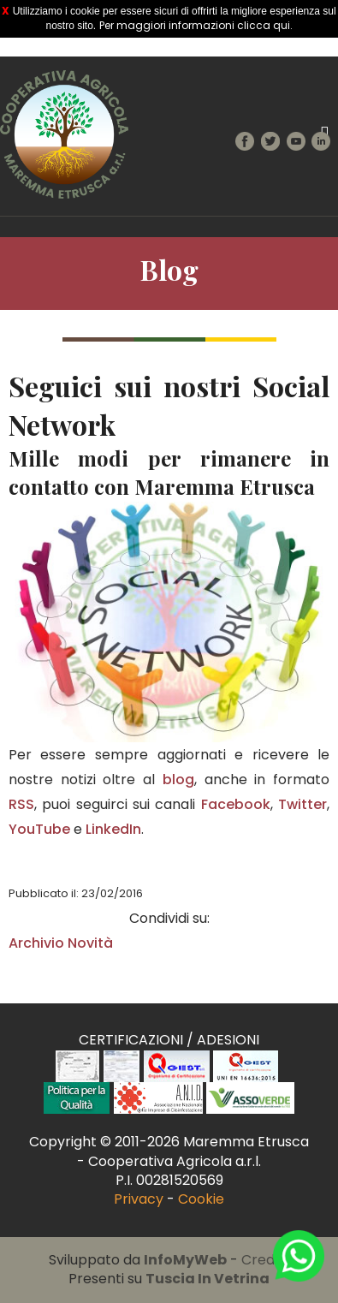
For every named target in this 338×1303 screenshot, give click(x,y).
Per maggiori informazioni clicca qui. (196, 25)
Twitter (302, 804)
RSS (21, 804)
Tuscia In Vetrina (207, 1278)
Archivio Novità (61, 943)
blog (178, 779)
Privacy (138, 1199)
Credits (265, 1260)
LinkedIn (113, 829)
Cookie (201, 1199)
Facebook (235, 804)
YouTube (39, 829)
